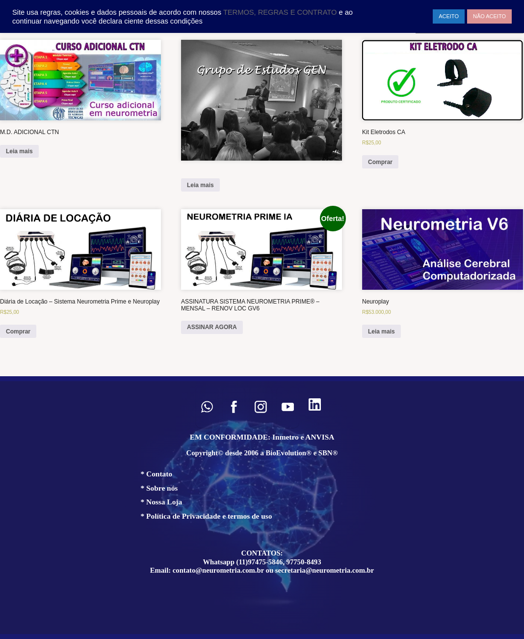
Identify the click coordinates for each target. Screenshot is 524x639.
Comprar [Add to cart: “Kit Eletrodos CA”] (380, 162)
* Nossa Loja (162, 502)
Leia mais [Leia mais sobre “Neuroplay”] (381, 331)
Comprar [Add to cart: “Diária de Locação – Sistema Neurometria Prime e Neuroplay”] (18, 331)
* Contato (157, 474)
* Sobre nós (159, 488)
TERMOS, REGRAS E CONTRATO (281, 12)
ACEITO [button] (449, 16)
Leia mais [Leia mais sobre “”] (200, 185)
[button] (207, 407)
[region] (262, 507)
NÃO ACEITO (489, 16)
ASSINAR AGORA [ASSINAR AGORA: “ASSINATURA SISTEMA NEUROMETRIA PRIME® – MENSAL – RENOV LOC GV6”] (212, 327)
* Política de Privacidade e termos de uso (206, 516)
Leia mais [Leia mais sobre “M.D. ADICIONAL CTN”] (19, 151)
